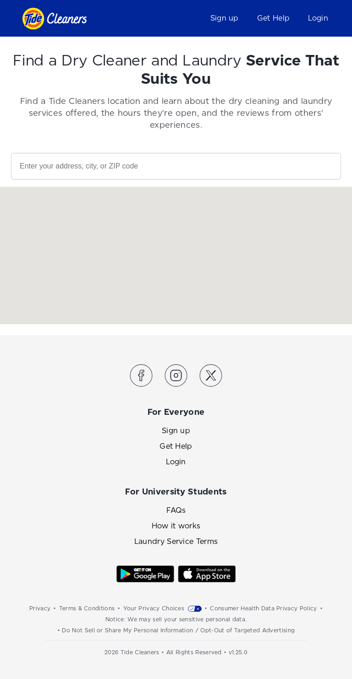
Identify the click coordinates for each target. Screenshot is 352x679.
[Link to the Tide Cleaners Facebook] (141, 377)
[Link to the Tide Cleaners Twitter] (211, 377)
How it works (176, 525)
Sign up (224, 18)
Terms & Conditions (87, 608)
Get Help (273, 18)
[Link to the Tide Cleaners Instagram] (176, 377)
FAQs (176, 510)
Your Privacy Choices (153, 608)
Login (318, 18)
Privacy (39, 608)
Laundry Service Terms (176, 541)
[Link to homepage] (54, 18)
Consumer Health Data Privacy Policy (263, 608)
